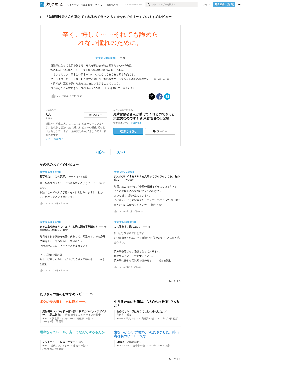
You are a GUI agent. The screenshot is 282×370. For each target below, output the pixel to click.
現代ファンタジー (60, 345)
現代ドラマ (132, 318)
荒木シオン (123, 123)
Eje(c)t (122, 341)
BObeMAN (135, 341)
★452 (45, 318)
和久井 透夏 (124, 314)
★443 (120, 345)
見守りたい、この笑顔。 (54, 176)
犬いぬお (130, 180)
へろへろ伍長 (80, 177)
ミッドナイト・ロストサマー (58, 341)
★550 (120, 318)
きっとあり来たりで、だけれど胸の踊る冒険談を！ (69, 226)
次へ (121, 152)
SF (127, 345)
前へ (100, 152)
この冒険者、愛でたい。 (128, 226)
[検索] (149, 4)
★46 (44, 345)
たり (122, 57)
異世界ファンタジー (62, 318)
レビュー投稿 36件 (55, 139)
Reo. (80, 341)
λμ (149, 227)
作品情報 (136, 123)
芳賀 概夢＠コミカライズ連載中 (83, 314)
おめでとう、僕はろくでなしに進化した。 (140, 311)
